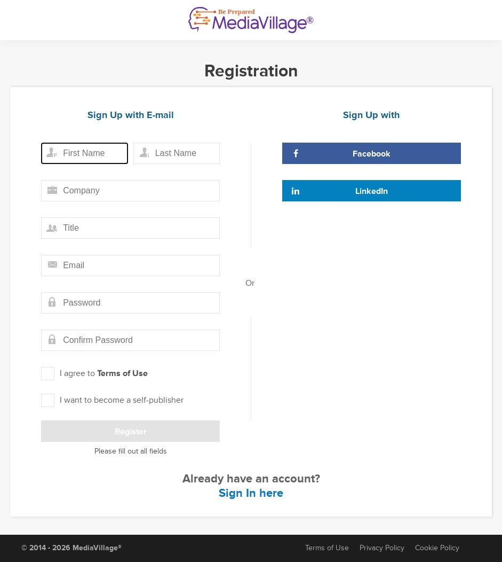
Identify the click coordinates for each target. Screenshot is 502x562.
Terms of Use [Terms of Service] (327, 547)
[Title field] (130, 228)
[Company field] (130, 190)
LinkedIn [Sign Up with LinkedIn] (339, 191)
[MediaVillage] (251, 20)
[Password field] (130, 303)
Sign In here (251, 493)
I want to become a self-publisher (112, 400)
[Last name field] (176, 153)
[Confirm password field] (130, 340)
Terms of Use (122, 373)
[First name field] (84, 153)
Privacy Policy (382, 547)
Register (131, 431)
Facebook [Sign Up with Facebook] (341, 154)
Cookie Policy (437, 547)
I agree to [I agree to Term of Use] (94, 373)
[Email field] (130, 265)
